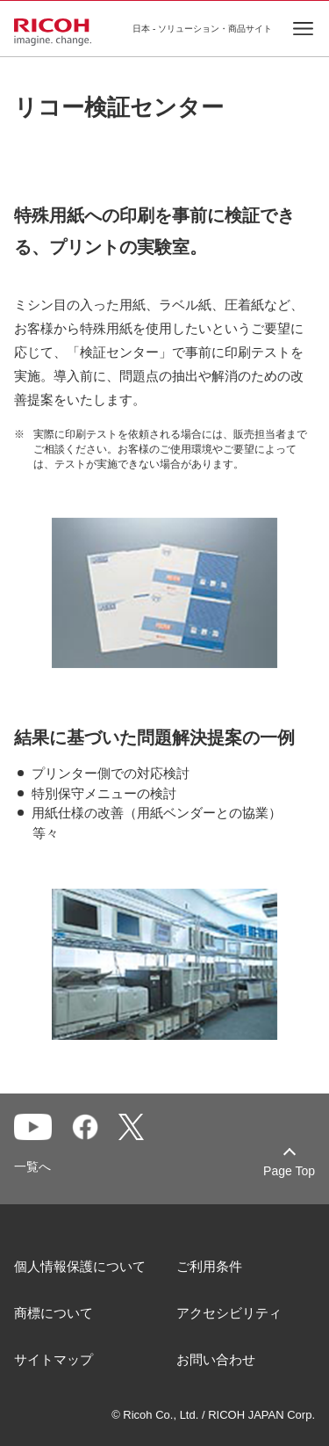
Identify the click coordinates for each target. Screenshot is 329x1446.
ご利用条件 (209, 1266)
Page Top (289, 1171)
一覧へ (32, 1166)
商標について (53, 1312)
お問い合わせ (215, 1359)
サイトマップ (53, 1359)
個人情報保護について (80, 1266)
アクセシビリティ (229, 1312)
